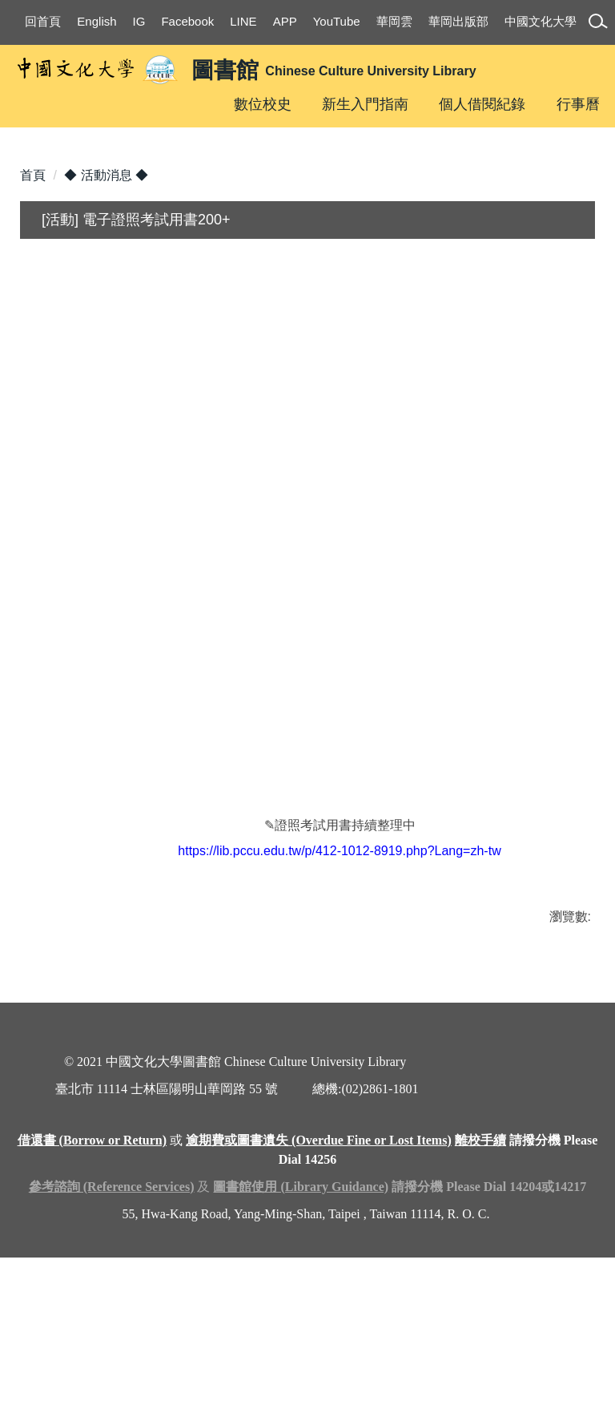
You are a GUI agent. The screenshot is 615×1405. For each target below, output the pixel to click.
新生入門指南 (365, 104)
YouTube (336, 21)
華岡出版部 (458, 21)
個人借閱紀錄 (482, 104)
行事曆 (578, 104)
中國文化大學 (540, 21)
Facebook (187, 21)
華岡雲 (394, 21)
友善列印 (235, 1079)
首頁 (33, 290)
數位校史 (262, 104)
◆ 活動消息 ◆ (106, 290)
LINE (243, 21)
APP (285, 21)
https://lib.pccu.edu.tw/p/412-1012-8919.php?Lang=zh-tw (339, 966)
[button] (601, 23)
